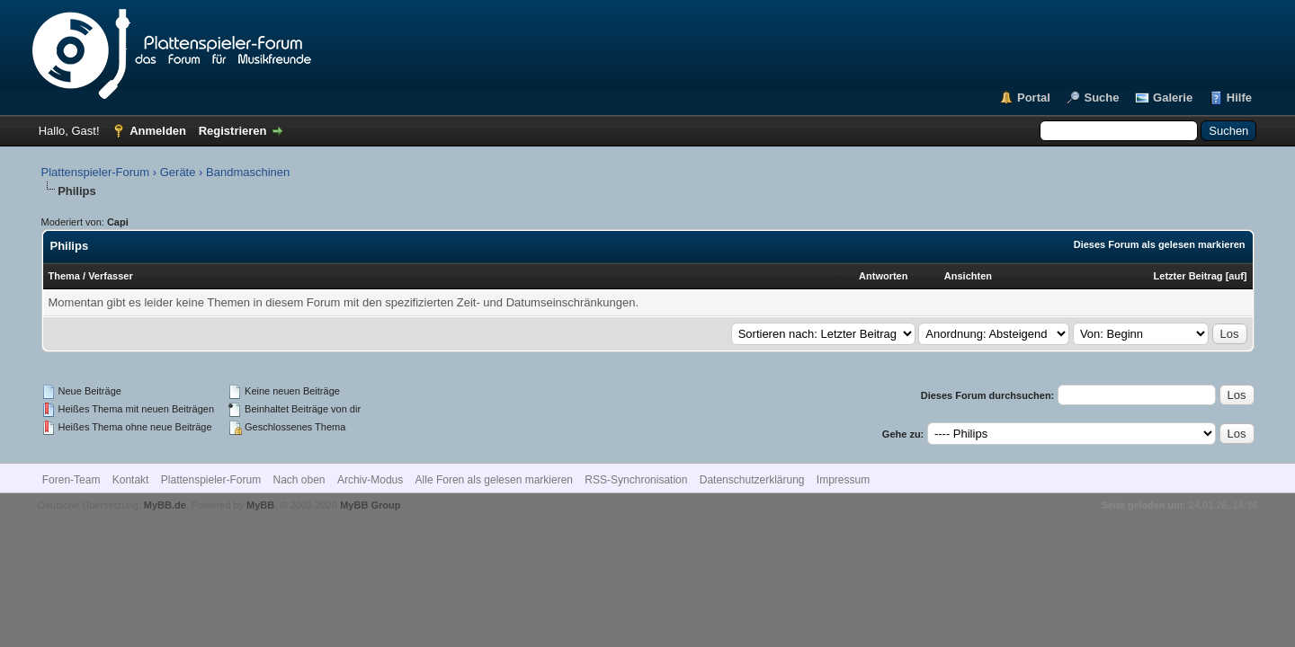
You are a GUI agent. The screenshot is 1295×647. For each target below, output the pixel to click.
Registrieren (233, 130)
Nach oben (299, 480)
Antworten (883, 275)
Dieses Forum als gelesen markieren (1160, 244)
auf (1236, 275)
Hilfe (1239, 97)
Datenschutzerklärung (752, 480)
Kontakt (130, 480)
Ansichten (968, 275)
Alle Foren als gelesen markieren (494, 480)
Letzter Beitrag (1188, 275)
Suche (1101, 97)
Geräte (178, 172)
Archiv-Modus (370, 480)
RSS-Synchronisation (636, 480)
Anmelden (158, 130)
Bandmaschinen (248, 172)
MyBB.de (165, 505)
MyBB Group (370, 505)
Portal (1033, 97)
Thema (64, 275)
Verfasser (110, 275)
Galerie (1172, 97)
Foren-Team (71, 480)
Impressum (843, 480)
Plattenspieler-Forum (95, 172)
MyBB (260, 505)
